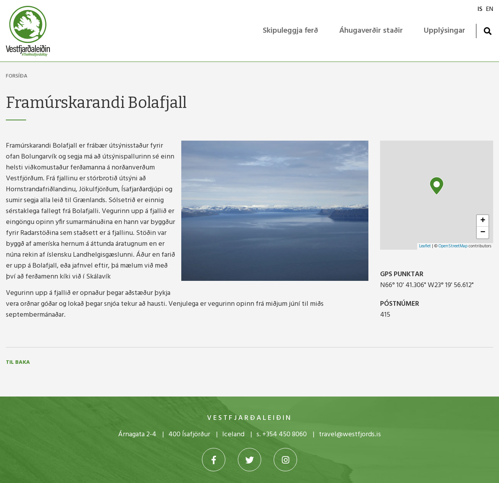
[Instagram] (285, 459)
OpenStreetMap (453, 246)
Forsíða (16, 76)
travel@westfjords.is (350, 434)
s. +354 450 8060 (282, 434)
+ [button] (482, 221)
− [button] (482, 232)
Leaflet (425, 246)
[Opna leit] (487, 31)
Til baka (18, 362)
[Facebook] (213, 459)
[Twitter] (249, 459)
